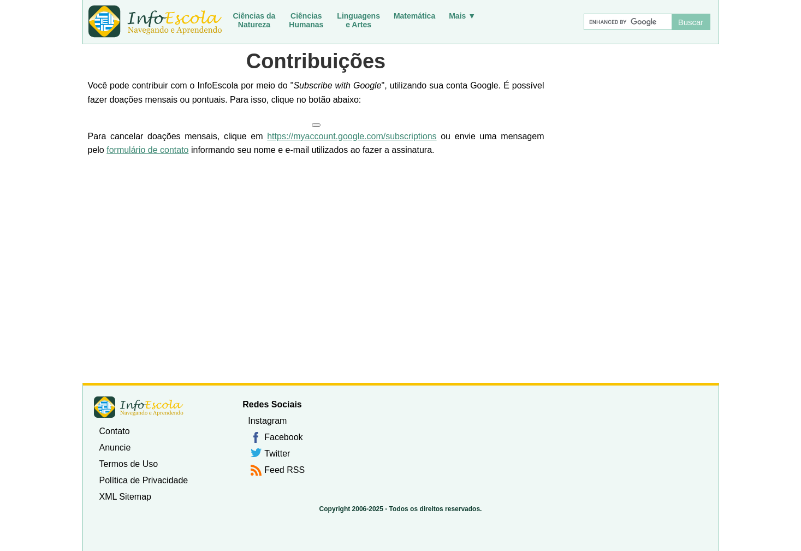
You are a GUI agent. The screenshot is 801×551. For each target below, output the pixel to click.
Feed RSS (284, 470)
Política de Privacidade (143, 480)
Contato (114, 431)
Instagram (267, 420)
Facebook (283, 437)
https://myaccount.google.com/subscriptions (351, 136)
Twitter (277, 453)
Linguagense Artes (358, 20)
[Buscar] (627, 21)
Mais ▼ (462, 15)
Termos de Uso (128, 464)
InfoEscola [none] (138, 407)
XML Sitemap (125, 496)
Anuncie (115, 447)
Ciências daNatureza (254, 20)
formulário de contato (147, 150)
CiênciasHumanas (306, 20)
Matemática (414, 15)
